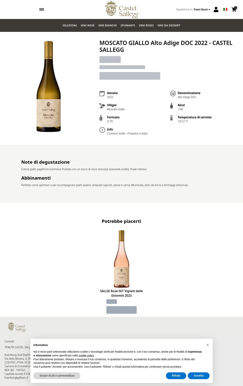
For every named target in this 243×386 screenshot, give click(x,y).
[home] (121, 9)
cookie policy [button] (86, 355)
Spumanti (128, 25)
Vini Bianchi (107, 25)
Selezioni (70, 25)
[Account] (216, 9)
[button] (208, 345)
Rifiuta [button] (176, 375)
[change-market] (193, 9)
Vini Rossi (146, 25)
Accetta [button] (199, 375)
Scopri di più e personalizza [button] (56, 375)
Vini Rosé (88, 25)
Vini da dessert (168, 25)
